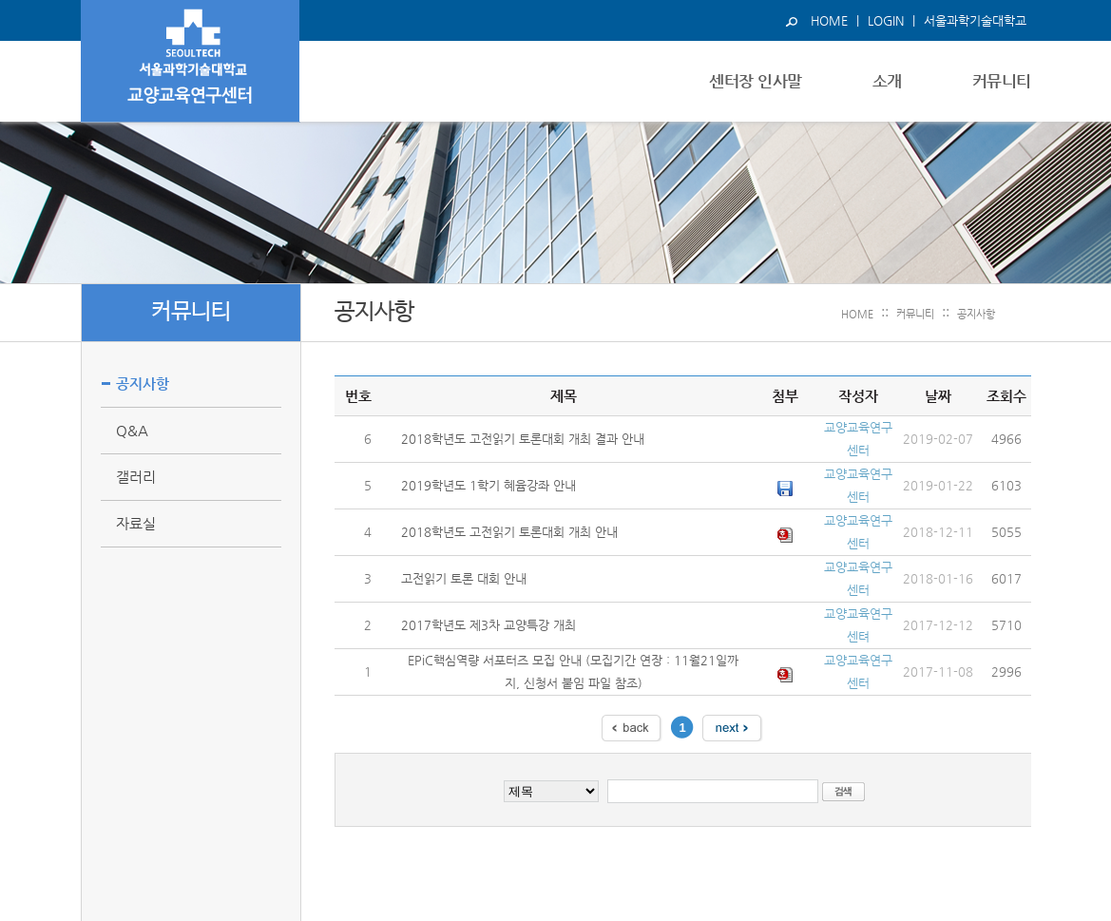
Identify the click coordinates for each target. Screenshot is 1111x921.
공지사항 (976, 314)
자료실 (136, 523)
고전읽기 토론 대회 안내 (464, 578)
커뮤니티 (915, 314)
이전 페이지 (632, 728)
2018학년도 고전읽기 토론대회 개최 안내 (509, 532)
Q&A (132, 430)
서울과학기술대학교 (975, 20)
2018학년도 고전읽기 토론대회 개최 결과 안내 (522, 439)
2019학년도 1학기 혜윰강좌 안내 (488, 485)
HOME (829, 20)
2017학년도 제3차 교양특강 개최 (488, 625)
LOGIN (886, 20)
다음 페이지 (732, 728)
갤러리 (136, 477)
